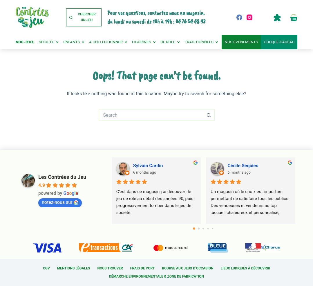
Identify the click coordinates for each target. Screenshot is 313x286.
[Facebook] (239, 17)
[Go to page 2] (203, 228)
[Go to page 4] (213, 228)
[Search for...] (151, 115)
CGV (46, 268)
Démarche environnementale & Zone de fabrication (156, 276)
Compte (277, 17)
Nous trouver (110, 268)
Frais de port (142, 268)
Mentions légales (73, 268)
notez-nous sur (60, 202)
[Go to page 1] (199, 229)
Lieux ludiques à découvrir (245, 268)
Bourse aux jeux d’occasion (187, 268)
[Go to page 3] (208, 228)
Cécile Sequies (242, 165)
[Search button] (209, 115)
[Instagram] (249, 17)
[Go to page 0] (194, 228)
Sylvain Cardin (148, 165)
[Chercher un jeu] (84, 17)
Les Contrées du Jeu (62, 177)
